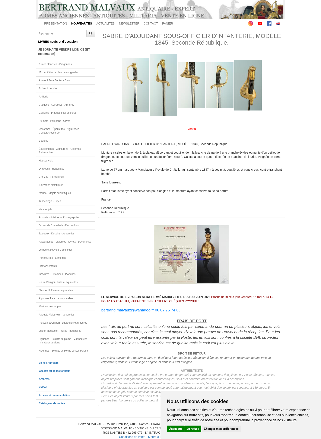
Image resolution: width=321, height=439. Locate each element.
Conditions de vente (132, 437)
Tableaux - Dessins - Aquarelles (56, 233)
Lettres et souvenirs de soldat (55, 249)
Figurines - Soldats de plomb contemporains (64, 350)
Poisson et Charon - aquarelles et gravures (63, 322)
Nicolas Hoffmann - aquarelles (56, 290)
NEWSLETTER (129, 23)
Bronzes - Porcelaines (51, 176)
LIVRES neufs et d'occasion (58, 41)
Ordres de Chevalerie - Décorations (59, 225)
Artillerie (43, 96)
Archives (44, 379)
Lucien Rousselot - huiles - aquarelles (60, 330)
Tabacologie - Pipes (50, 201)
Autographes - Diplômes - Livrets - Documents (65, 241)
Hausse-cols (46, 160)
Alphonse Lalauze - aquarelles (56, 298)
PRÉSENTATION (55, 23)
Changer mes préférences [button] (221, 428)
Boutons (43, 140)
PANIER (167, 23)
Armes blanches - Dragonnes (55, 64)
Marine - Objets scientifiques (55, 193)
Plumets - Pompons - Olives (54, 120)
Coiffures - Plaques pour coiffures (57, 112)
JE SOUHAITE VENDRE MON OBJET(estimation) (64, 51)
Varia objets (45, 209)
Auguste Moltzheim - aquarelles (56, 314)
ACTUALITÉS (105, 23)
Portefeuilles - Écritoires (52, 257)
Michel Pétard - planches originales (58, 72)
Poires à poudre (48, 88)
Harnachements (48, 266)
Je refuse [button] (193, 428)
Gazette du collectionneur (54, 370)
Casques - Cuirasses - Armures (56, 104)
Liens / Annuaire (48, 362)
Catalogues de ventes (52, 403)
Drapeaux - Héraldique (51, 168)
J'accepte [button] (175, 428)
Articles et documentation (54, 395)
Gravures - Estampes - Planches (57, 274)
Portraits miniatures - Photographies (59, 217)
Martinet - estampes (50, 306)
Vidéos (43, 387)
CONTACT (151, 23)
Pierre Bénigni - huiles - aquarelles (58, 282)
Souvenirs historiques (51, 184)
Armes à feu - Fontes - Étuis (54, 80)
